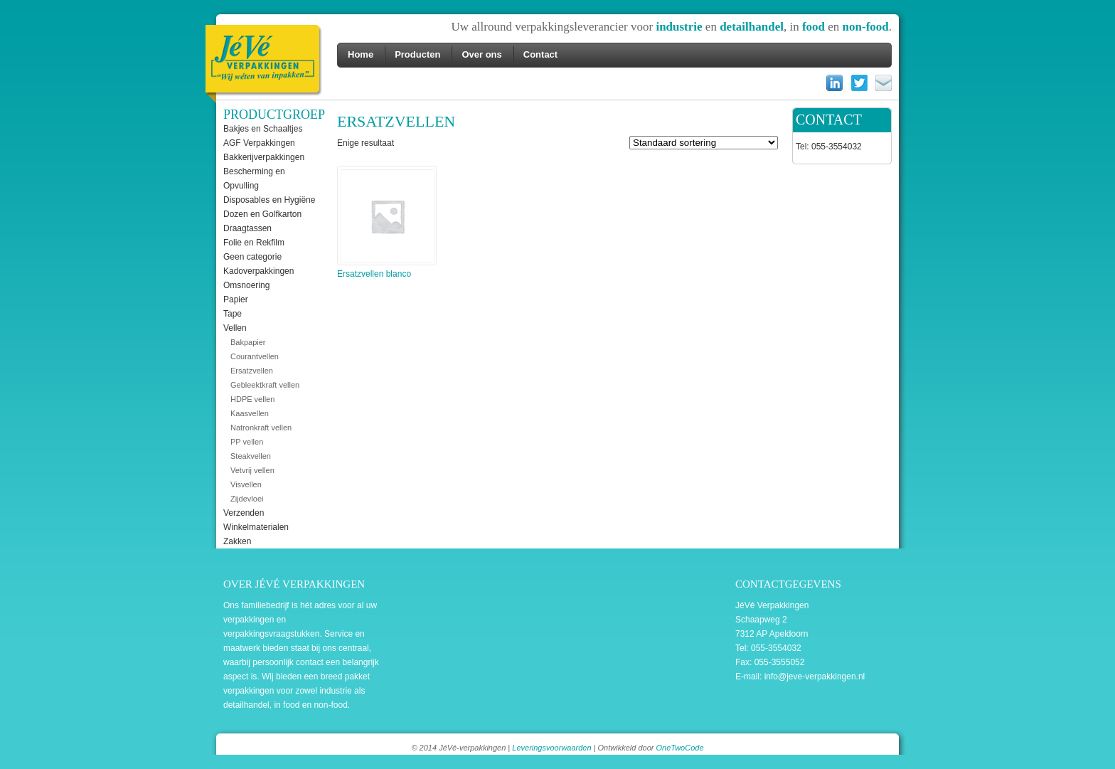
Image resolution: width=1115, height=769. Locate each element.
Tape (232, 314)
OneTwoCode (679, 747)
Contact (540, 54)
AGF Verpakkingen (259, 143)
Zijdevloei (246, 498)
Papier (235, 299)
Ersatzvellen (251, 370)
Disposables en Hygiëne (269, 200)
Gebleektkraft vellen (264, 385)
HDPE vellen (252, 399)
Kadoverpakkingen (258, 271)
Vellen (235, 328)
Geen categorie (252, 257)
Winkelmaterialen (256, 527)
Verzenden (243, 513)
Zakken (237, 541)
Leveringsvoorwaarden (551, 747)
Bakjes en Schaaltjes (262, 129)
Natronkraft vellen (261, 427)
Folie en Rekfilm (253, 243)
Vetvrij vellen (252, 470)
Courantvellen (254, 356)
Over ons (481, 54)
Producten (417, 54)
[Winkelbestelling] (703, 142)
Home (360, 54)
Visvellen (246, 484)
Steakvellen (250, 456)
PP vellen (246, 441)
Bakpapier (248, 342)
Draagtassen (247, 228)
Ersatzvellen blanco (385, 224)
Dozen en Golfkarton (262, 214)
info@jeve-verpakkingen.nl (814, 677)
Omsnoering (246, 285)
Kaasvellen (249, 413)
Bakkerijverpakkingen (263, 157)
